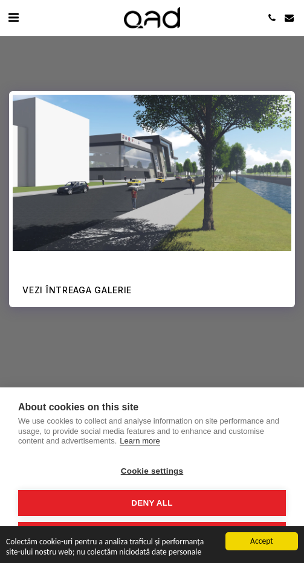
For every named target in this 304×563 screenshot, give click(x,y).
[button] (13, 17)
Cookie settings (152, 471)
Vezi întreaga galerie (77, 290)
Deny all (151, 502)
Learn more (140, 440)
